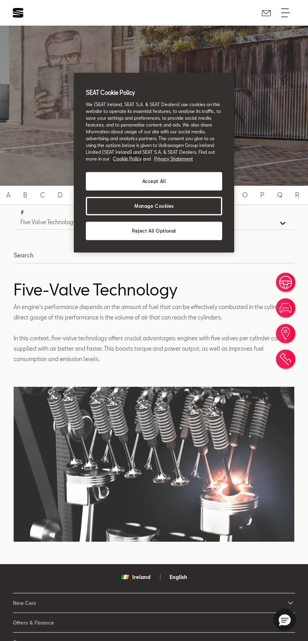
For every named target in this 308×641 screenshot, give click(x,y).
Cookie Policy (127, 158)
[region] (154, 163)
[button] (285, 620)
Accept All (154, 181)
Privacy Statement (173, 158)
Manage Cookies (154, 206)
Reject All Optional (154, 230)
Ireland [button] (135, 577)
